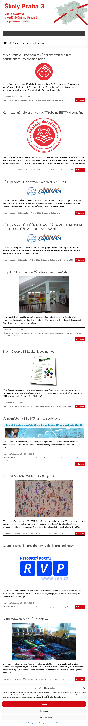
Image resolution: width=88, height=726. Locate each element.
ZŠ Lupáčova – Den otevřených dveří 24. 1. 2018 (36, 182)
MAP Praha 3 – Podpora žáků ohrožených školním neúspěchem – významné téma (37, 57)
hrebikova (10, 329)
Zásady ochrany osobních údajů (49, 723)
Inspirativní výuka (55, 333)
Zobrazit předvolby (44, 718)
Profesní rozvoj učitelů (62, 607)
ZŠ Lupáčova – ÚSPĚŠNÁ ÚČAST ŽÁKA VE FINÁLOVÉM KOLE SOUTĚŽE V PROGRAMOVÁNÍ (42, 227)
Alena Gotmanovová (14, 454)
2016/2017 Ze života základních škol (49, 100)
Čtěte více (80, 100)
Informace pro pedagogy (44, 607)
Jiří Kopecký (11, 170)
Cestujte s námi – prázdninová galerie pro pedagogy (38, 545)
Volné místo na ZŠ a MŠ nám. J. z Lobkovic (31, 418)
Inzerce (49, 458)
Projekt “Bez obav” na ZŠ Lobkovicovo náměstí (35, 272)
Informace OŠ (40, 458)
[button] (84, 688)
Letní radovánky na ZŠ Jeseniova (25, 619)
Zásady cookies (33, 723)
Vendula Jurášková (13, 533)
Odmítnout (44, 711)
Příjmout (44, 704)
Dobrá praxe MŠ (67, 170)
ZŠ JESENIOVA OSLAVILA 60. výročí (28, 476)
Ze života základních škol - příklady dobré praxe (53, 406)
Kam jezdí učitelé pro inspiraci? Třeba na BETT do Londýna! (44, 112)
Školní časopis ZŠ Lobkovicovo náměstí (29, 351)
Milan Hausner (12, 96)
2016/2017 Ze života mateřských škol (20, 100)
